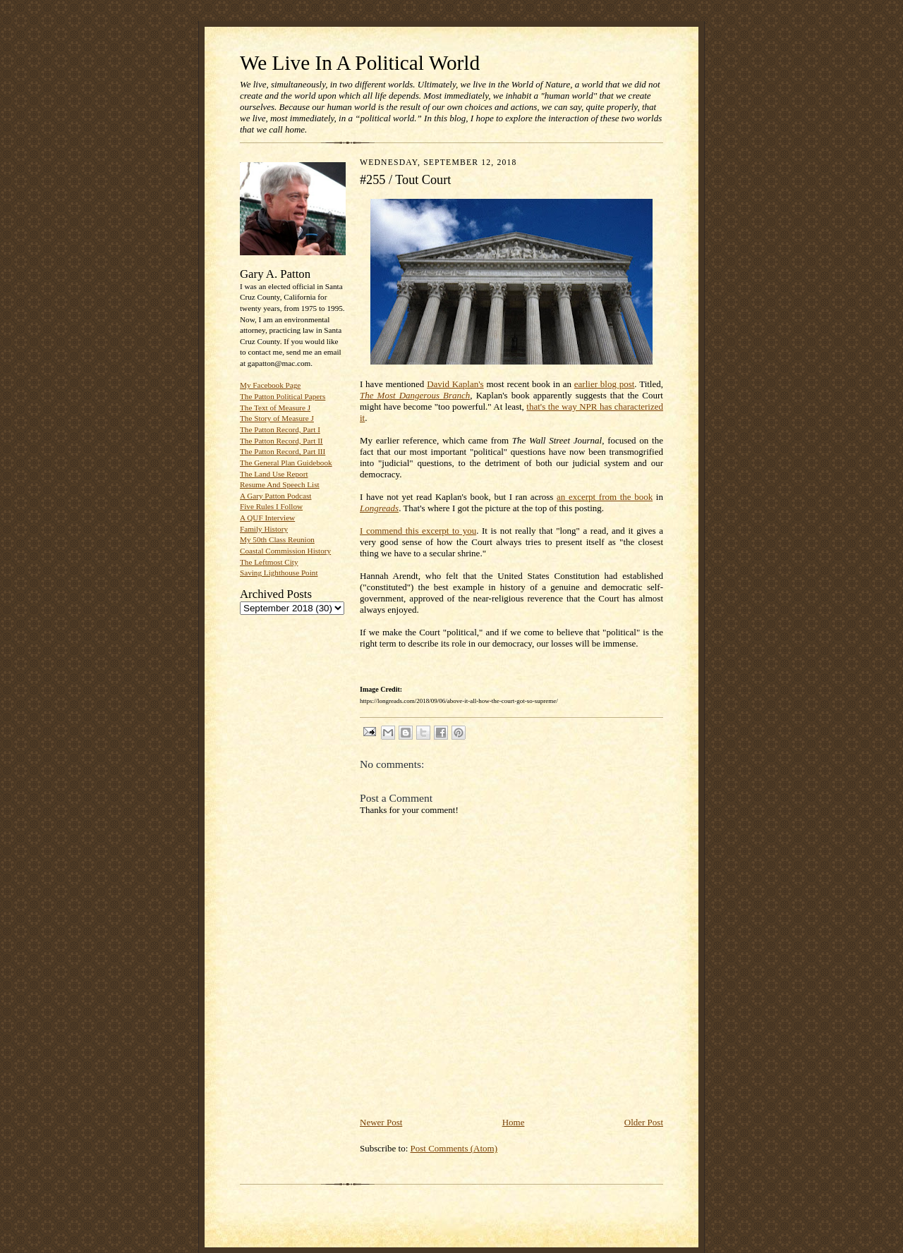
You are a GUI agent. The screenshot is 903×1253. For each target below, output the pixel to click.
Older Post (643, 1122)
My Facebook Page (270, 385)
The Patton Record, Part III (282, 451)
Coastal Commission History (285, 550)
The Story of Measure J (277, 418)
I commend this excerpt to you (418, 530)
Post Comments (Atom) (454, 1148)
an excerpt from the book (605, 496)
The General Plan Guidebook (286, 462)
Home (513, 1122)
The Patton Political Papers (282, 396)
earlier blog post (604, 384)
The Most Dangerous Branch (415, 395)
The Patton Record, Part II (281, 440)
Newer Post (381, 1122)
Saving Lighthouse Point (278, 572)
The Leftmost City (269, 562)
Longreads (379, 508)
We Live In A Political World (360, 62)
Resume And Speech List (280, 484)
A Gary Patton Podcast (275, 495)
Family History (264, 529)
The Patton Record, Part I (280, 429)
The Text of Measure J (275, 407)
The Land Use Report (274, 474)
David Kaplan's (455, 384)
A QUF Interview (267, 517)
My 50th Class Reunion (277, 539)
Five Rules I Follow (271, 506)
